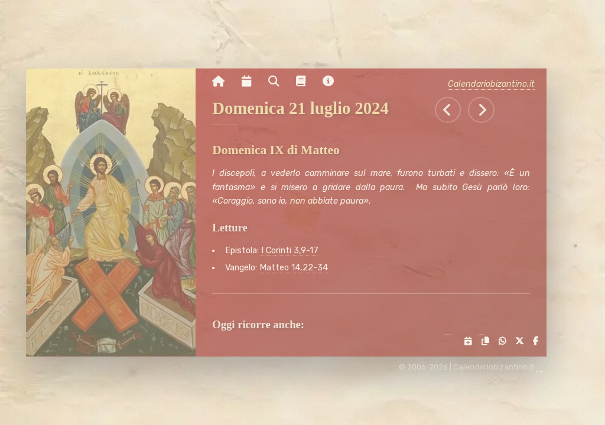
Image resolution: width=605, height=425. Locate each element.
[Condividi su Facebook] (539, 341)
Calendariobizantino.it (497, 84)
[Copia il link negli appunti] (488, 341)
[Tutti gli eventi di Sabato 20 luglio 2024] (453, 110)
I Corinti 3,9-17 (295, 251)
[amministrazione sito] (547, 367)
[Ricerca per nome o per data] (279, 81)
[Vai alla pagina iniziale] (223, 81)
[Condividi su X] (522, 341)
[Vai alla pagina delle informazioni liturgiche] (306, 81)
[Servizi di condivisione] (471, 341)
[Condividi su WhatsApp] (505, 341)
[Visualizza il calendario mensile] (251, 81)
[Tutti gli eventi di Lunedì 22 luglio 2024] (487, 110)
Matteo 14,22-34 (299, 268)
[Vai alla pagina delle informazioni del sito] (333, 81)
